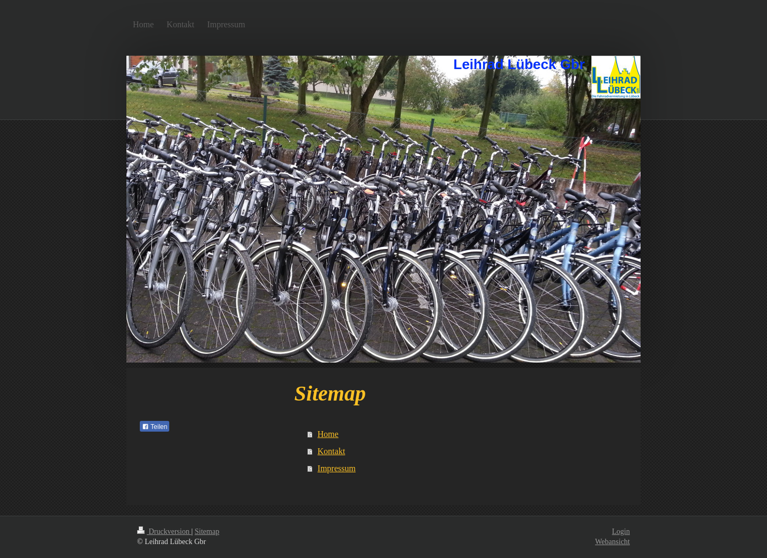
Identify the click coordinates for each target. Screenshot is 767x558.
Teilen (154, 427)
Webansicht (612, 542)
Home (328, 434)
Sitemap (207, 531)
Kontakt (331, 451)
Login (621, 531)
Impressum (337, 468)
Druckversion (164, 531)
